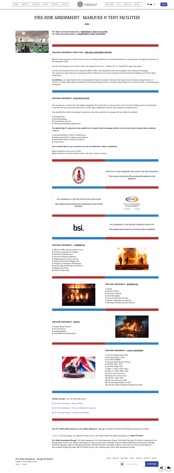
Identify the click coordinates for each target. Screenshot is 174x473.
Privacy (24, 464)
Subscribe (151, 464)
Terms (17, 464)
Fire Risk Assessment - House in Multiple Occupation (75, 408)
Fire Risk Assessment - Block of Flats (68, 403)
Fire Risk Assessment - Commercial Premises (71, 413)
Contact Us (56, 436)
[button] (144, 4)
